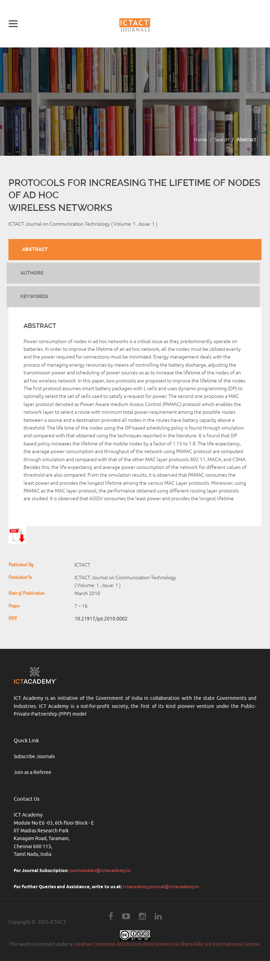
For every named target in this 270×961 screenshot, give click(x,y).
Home (200, 140)
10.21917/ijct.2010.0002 (101, 619)
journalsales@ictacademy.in (100, 870)
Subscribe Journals (34, 757)
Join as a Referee (32, 772)
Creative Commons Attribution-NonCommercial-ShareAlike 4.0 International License (166, 944)
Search (221, 140)
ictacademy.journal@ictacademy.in (161, 886)
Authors (29, 273)
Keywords (31, 296)
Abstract (35, 249)
